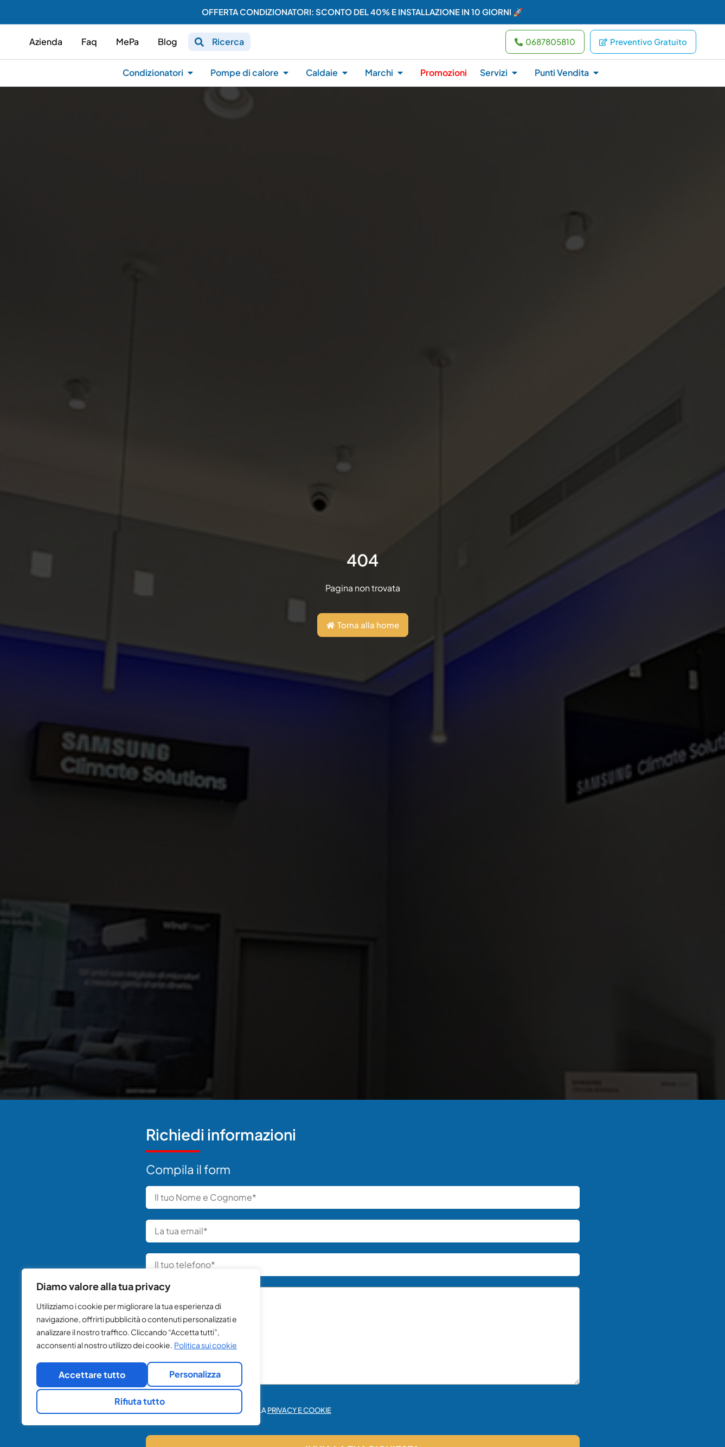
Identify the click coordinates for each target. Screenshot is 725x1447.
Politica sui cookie (205, 1349)
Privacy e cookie (299, 1417)
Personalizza (87, 1376)
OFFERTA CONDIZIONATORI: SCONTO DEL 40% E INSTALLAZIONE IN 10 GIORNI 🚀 (362, 12)
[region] (141, 1348)
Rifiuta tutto (191, 1376)
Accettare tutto (141, 1401)
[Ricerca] (199, 45)
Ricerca (228, 45)
